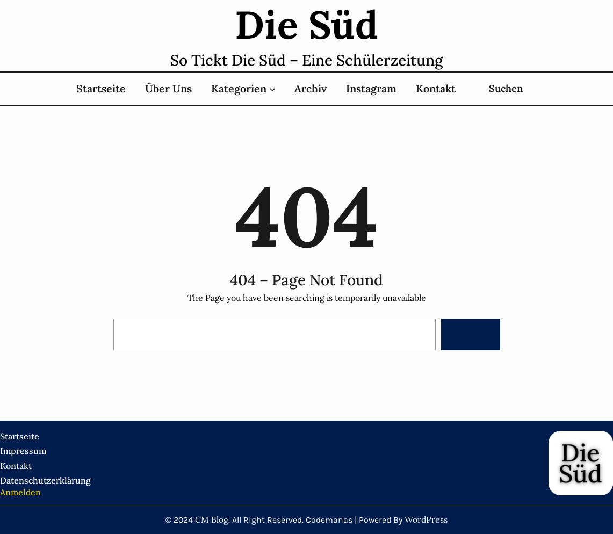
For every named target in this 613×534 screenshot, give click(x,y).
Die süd (306, 24)
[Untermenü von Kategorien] (272, 88)
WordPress (426, 519)
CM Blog (211, 519)
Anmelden (20, 492)
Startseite (101, 88)
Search (470, 334)
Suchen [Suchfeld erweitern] (506, 88)
